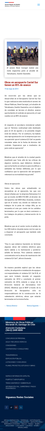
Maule (24, 424)
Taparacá (24, 420)
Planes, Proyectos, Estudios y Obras (20, 365)
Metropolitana (37, 422)
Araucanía (10, 426)
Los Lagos (20, 426)
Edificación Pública (13, 358)
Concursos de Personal (15, 338)
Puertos (9, 379)
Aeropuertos (19, 379)
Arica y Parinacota (11, 420)
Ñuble (30, 424)
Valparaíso (24, 422)
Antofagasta (35, 420)
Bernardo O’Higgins (12, 424)
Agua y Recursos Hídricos (16, 342)
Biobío (37, 424)
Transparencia (12, 355)
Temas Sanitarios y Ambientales (18, 383)
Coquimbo (14, 422)
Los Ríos (29, 426)
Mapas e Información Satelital (18, 376)
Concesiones (11, 345)
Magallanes (23, 427)
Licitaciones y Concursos (16, 362)
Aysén (36, 426)
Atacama (4, 422)
